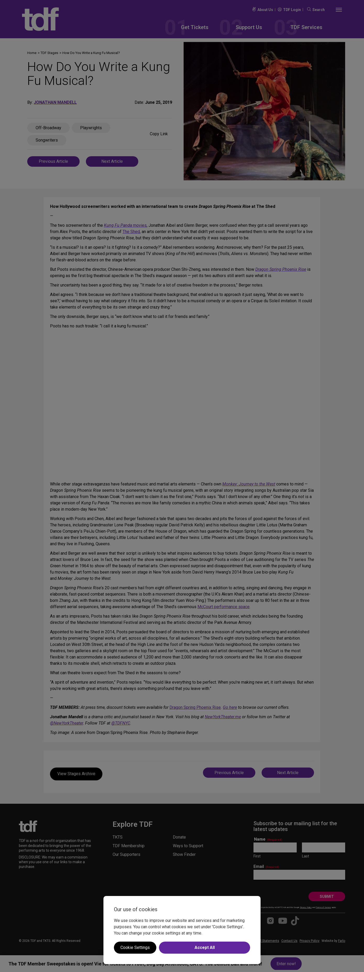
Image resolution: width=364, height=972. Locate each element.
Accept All (205, 947)
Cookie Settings (135, 947)
